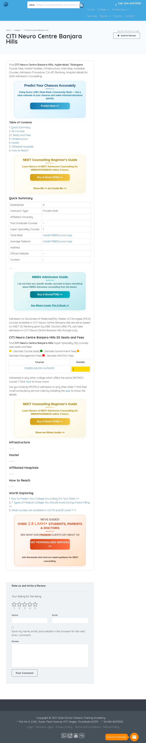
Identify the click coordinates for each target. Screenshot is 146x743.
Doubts (117, 16)
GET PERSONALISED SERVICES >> (50, 544)
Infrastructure (19, 139)
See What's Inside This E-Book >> (50, 305)
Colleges (17, 30)
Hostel (15, 142)
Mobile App (119, 9)
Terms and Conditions (88, 727)
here (29, 381)
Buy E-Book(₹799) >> (49, 294)
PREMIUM (45, 534)
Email (55, 615)
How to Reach (20, 150)
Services (92, 16)
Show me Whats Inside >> (50, 432)
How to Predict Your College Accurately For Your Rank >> (45, 498)
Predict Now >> (50, 105)
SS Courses (18, 131)
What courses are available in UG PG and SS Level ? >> (43, 510)
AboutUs (41, 727)
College (101, 9)
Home (90, 9)
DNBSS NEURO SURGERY (40, 368)
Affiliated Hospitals (23, 146)
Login (30, 727)
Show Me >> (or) (42, 188)
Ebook (104, 16)
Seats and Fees (22, 135)
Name (15, 615)
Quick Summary (20, 127)
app (68, 390)
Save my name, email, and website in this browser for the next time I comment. (48, 633)
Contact (129, 16)
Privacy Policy (64, 727)
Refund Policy (111, 727)
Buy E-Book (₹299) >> (50, 177)
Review (15, 641)
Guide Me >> (59, 188)
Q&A (50, 727)
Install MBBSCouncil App (57, 235)
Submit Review (126, 35)
